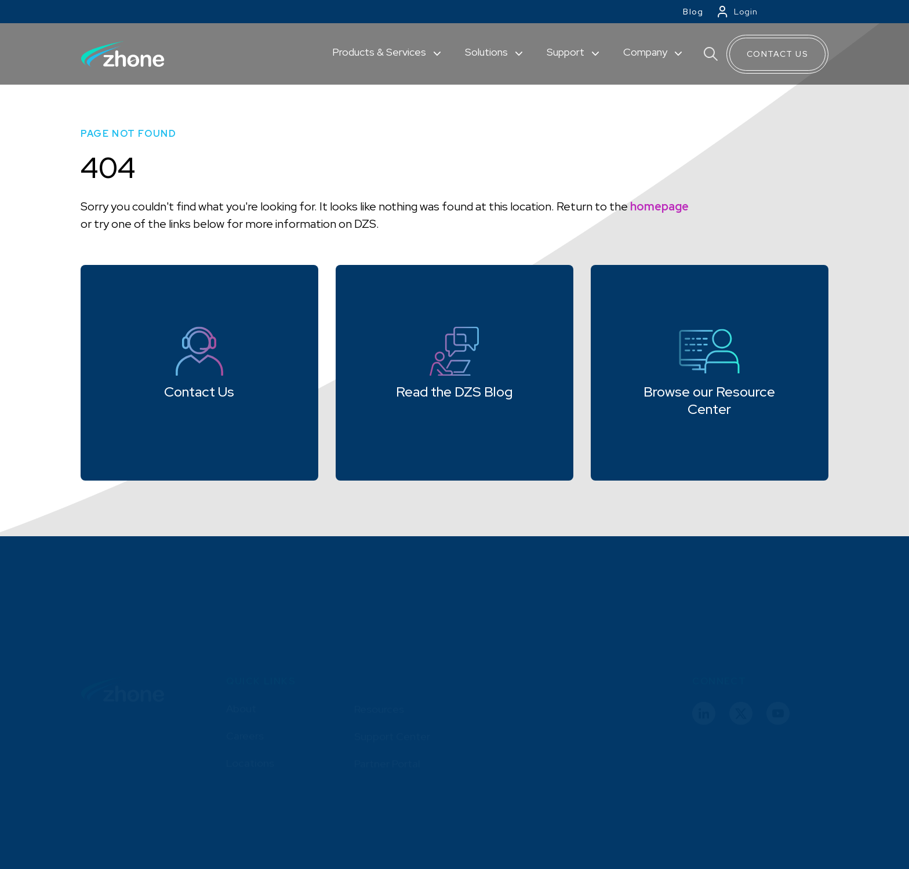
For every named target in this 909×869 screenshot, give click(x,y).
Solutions (487, 52)
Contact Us (777, 54)
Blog (693, 11)
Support (567, 52)
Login (746, 11)
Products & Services (380, 52)
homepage (659, 206)
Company (646, 52)
